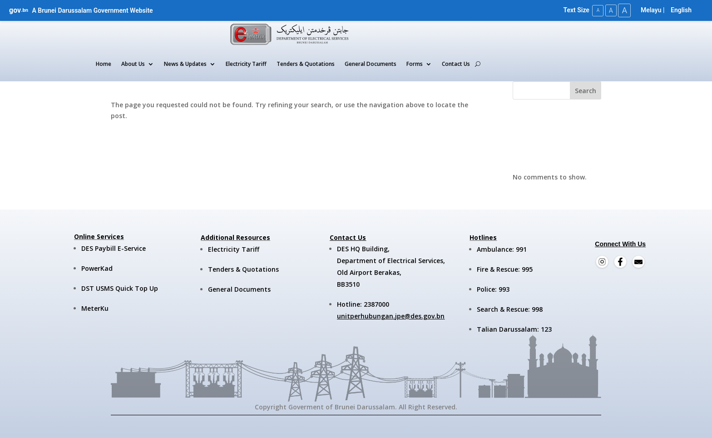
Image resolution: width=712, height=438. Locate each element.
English (681, 10)
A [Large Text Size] (624, 10)
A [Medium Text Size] (609, 10)
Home (103, 64)
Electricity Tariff (246, 64)
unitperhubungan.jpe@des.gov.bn (391, 315)
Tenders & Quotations (306, 64)
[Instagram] (602, 261)
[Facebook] (620, 261)
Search (585, 90)
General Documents (370, 64)
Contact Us (456, 64)
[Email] (638, 261)
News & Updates (185, 64)
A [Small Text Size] (595, 10)
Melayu (651, 10)
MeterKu (95, 308)
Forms (414, 64)
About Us (133, 64)
